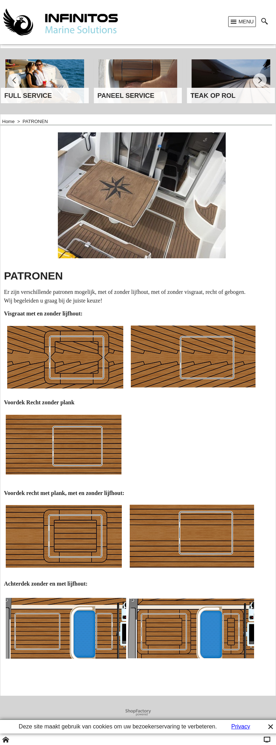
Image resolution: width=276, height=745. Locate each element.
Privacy (240, 726)
